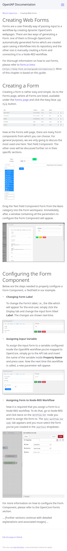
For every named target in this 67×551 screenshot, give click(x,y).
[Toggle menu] (62, 4)
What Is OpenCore (10, 13)
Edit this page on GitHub (12, 537)
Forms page (22, 99)
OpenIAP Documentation (19, 4)
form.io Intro (27, 64)
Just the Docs (19, 547)
